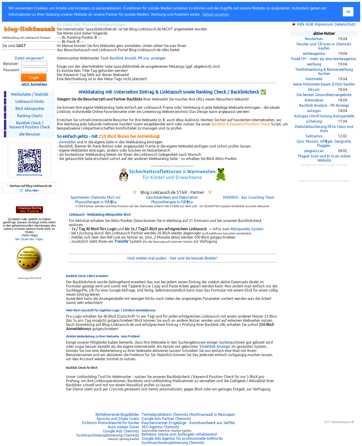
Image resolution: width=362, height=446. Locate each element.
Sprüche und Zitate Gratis (118, 418)
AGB (309, 24)
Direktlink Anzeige (215, 346)
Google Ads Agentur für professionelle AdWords (182, 438)
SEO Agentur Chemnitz (160, 427)
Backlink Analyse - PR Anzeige (324, 105)
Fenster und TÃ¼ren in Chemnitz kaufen (324, 46)
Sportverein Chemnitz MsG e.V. (95, 197)
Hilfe (301, 24)
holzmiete (314, 79)
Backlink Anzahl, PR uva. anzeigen (138, 58)
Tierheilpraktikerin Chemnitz (165, 414)
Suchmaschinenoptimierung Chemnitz (107, 435)
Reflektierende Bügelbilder (117, 414)
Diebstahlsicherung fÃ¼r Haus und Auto (324, 128)
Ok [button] (348, 12)
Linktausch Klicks (29, 101)
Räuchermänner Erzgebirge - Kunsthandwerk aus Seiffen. (189, 423)
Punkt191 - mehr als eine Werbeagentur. (324, 59)
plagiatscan (314, 151)
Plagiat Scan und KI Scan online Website (324, 158)
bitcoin (314, 89)
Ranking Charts (29, 116)
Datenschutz (345, 24)
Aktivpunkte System (246, 229)
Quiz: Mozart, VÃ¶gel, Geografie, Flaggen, (324, 143)
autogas (314, 111)
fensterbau (314, 39)
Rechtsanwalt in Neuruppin (212, 414)
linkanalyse (314, 100)
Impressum (324, 24)
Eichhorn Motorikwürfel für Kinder (110, 423)
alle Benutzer (29, 134)
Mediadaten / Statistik (29, 94)
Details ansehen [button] (215, 14)
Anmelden (67, 142)
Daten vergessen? (29, 58)
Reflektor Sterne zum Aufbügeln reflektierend (179, 434)
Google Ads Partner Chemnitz (166, 418)
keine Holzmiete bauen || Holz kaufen (324, 84)
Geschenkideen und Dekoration (172, 197)
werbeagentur (314, 53)
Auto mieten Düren (123, 427)
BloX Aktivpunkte (29, 108)
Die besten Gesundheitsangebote (324, 95)
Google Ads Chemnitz (121, 431)
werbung (314, 64)
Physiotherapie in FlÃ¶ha (96, 202)
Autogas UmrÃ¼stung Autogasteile (324, 116)
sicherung (314, 121)
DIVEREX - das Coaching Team (248, 197)
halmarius (314, 136)
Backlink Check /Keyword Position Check (29, 125)
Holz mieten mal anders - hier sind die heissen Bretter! (172, 258)
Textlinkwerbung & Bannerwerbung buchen (324, 71)
